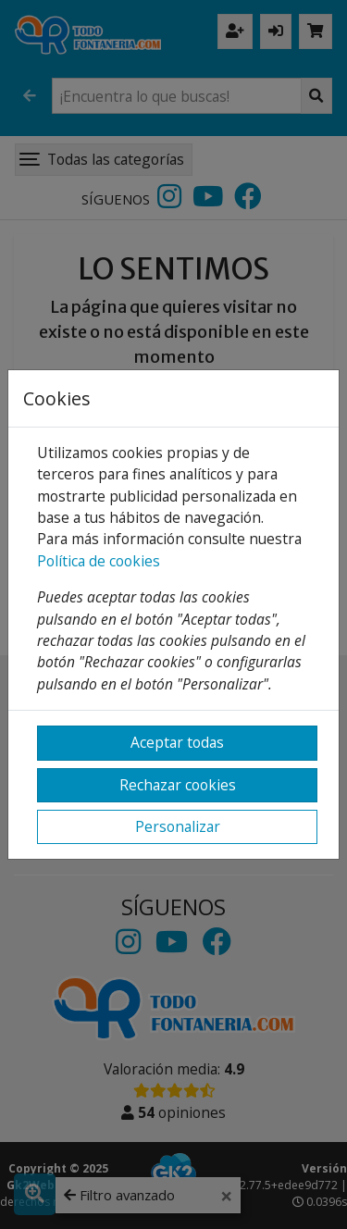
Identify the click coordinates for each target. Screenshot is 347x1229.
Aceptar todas (177, 742)
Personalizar (177, 826)
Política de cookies (98, 561)
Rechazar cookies (177, 785)
